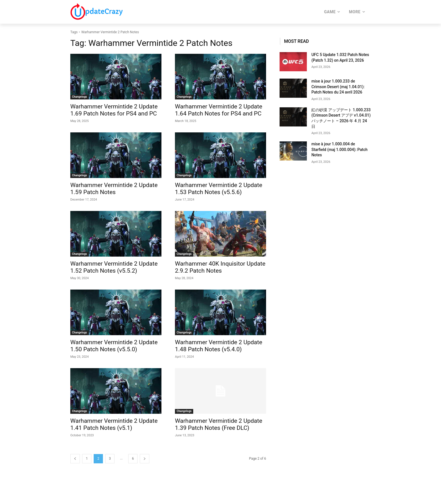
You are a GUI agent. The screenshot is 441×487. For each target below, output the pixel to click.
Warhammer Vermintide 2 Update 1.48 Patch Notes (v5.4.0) (218, 346)
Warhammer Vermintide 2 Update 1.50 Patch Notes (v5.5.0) (114, 346)
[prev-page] (75, 458)
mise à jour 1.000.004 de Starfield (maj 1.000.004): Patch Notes (339, 149)
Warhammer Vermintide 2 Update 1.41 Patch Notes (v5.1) (114, 424)
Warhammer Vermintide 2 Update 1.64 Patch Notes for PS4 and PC (218, 110)
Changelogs (79, 96)
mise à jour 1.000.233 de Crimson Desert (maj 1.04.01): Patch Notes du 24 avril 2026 (337, 86)
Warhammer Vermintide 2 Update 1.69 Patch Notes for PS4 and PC (114, 110)
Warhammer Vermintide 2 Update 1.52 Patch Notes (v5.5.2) (114, 267)
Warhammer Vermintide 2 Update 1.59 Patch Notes (114, 188)
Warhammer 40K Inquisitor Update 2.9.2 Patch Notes (220, 267)
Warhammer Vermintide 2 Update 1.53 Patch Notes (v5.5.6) (218, 188)
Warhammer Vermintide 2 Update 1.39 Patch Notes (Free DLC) (218, 424)
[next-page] (144, 458)
